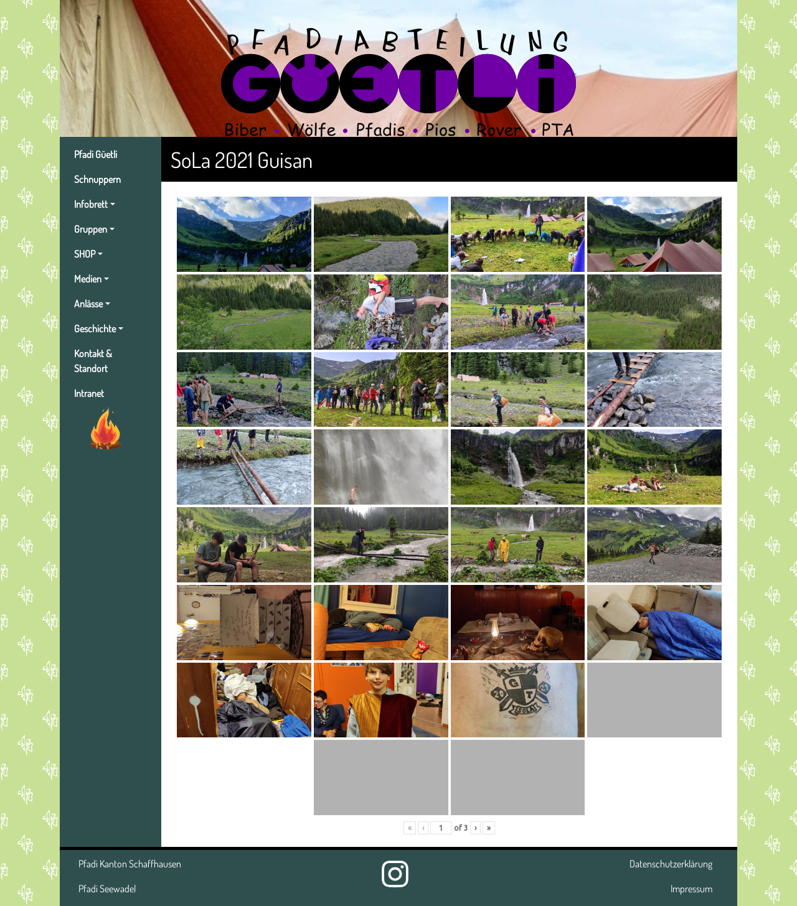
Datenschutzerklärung (671, 863)
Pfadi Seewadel (107, 888)
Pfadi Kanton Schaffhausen (129, 863)
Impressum (691, 888)
